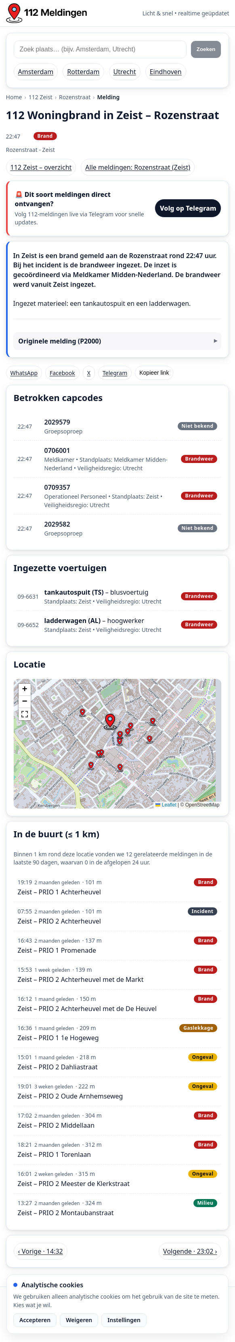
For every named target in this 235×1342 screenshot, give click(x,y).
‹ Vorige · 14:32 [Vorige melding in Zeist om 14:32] (40, 1251)
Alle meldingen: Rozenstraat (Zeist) (137, 167)
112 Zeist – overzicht (41, 167)
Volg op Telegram (188, 208)
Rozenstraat (74, 97)
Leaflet (165, 805)
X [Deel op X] (88, 373)
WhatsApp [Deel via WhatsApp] (24, 373)
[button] (110, 722)
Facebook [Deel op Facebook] (62, 373)
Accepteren (34, 1320)
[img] (118, 744)
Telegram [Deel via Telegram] (115, 373)
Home (14, 97)
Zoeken (206, 49)
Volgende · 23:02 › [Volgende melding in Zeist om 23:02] (190, 1251)
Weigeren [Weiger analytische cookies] (79, 1320)
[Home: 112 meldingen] (46, 13)
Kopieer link (154, 372)
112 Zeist (40, 97)
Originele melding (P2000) (59, 341)
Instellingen (124, 1320)
